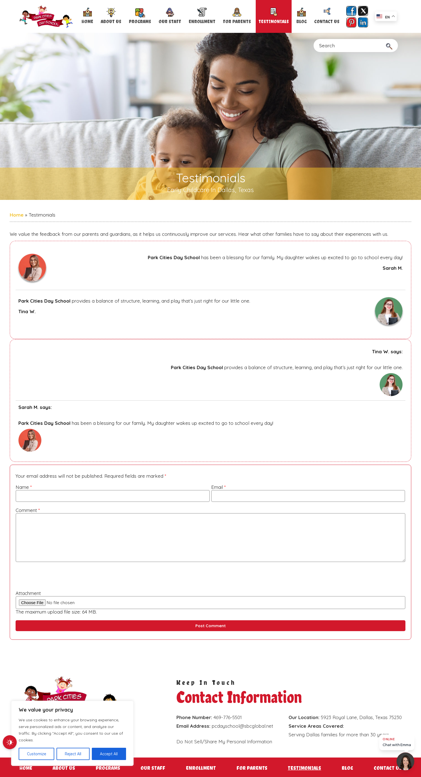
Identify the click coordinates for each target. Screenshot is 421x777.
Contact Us (326, 21)
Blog (301, 21)
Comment (28, 510)
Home (87, 21)
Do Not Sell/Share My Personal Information (224, 741)
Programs (140, 21)
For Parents (237, 21)
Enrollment (202, 21)
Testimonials (273, 21)
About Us (111, 21)
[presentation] (51, 575)
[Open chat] (405, 761)
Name (24, 487)
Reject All (73, 753)
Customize (36, 753)
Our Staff (170, 21)
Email (218, 487)
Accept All (109, 753)
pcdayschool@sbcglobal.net (242, 726)
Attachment (28, 593)
